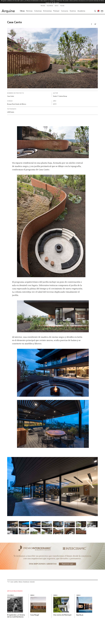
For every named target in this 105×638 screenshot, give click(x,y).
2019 (54, 104)
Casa (11, 581)
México (21, 581)
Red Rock (79, 615)
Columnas (10, 595)
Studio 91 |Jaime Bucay (60, 96)
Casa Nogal (34, 615)
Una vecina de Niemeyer (62, 615)
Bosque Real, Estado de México (16, 104)
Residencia (26, 581)
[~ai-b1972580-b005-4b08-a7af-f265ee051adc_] (52, 569)
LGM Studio (10, 112)
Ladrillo (16, 581)
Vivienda (32, 581)
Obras (32, 595)
